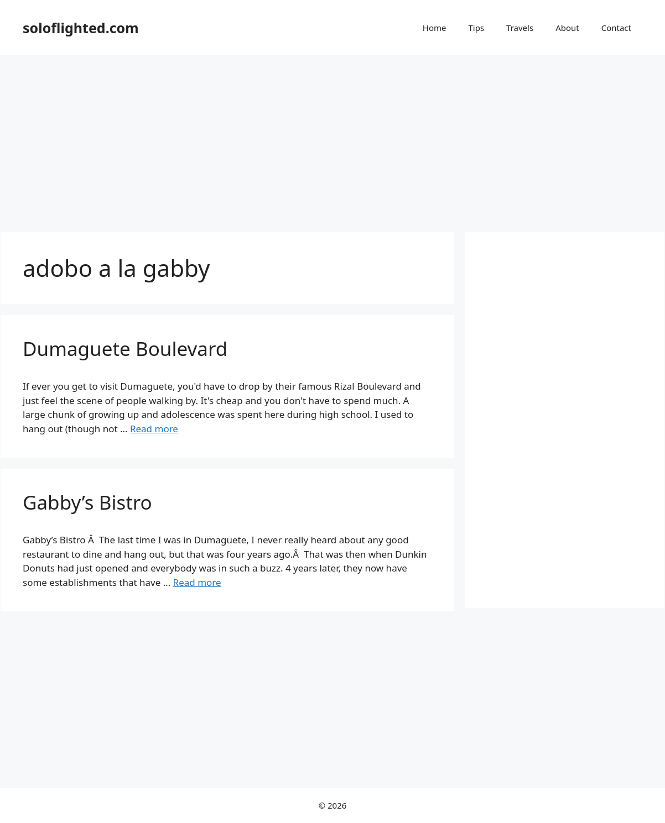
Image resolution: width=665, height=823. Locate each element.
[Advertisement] (332, 138)
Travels (519, 27)
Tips (476, 27)
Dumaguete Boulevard (125, 348)
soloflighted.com (81, 27)
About (567, 27)
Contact (616, 27)
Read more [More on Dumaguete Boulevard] (154, 428)
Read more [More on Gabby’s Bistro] (197, 582)
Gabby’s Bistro (87, 502)
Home (434, 27)
